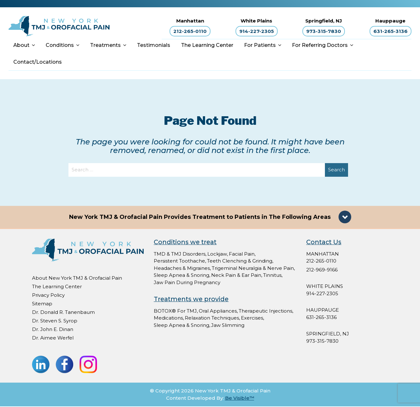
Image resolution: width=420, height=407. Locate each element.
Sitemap (42, 304)
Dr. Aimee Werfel (53, 338)
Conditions (60, 46)
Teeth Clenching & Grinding (239, 261)
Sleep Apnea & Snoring (181, 276)
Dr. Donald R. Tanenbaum (63, 313)
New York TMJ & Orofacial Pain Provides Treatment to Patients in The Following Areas (200, 217)
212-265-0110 (190, 32)
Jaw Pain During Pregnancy (187, 283)
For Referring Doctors (320, 46)
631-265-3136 (390, 32)
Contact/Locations (37, 63)
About (21, 46)
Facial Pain (242, 254)
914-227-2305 (256, 32)
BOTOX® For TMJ (175, 311)
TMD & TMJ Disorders (179, 254)
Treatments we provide (191, 299)
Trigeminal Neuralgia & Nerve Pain (253, 269)
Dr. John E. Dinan (52, 330)
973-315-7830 (323, 32)
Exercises (252, 318)
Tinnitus (272, 276)
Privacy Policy (48, 296)
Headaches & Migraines (182, 269)
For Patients (260, 46)
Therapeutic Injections (265, 311)
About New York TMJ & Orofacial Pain (77, 279)
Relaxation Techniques (212, 318)
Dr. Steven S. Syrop (54, 321)
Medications (168, 318)
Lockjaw (217, 254)
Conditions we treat (185, 242)
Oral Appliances (218, 311)
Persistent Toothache (179, 261)
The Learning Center (207, 46)
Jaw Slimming (227, 326)
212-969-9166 (322, 270)
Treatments (105, 46)
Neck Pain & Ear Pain (236, 276)
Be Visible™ (239, 399)
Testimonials (153, 46)
